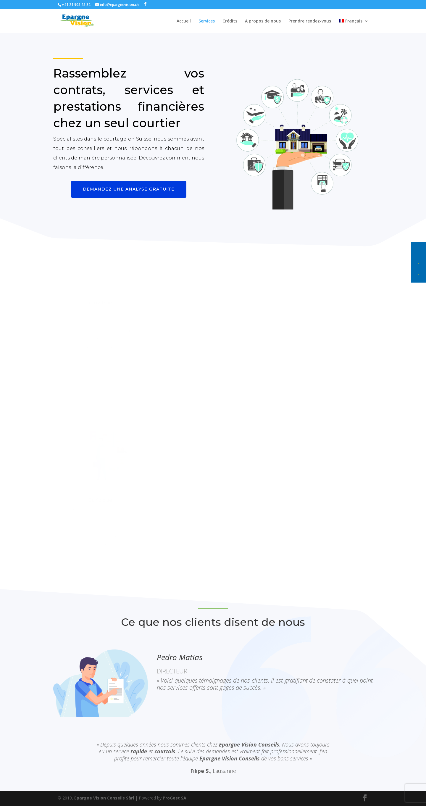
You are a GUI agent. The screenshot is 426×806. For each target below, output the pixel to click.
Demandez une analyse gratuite (129, 189)
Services (207, 21)
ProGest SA (174, 798)
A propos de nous (263, 21)
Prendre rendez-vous (309, 21)
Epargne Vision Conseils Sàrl (104, 798)
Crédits (229, 21)
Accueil (184, 21)
